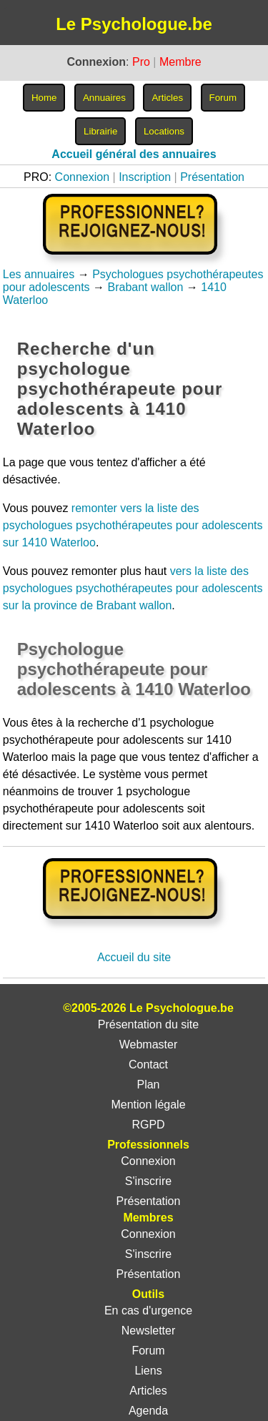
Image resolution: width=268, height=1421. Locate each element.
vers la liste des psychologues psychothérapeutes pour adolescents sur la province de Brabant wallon (133, 588)
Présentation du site (148, 1024)
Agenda (148, 1411)
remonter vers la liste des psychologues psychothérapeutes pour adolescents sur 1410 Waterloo (133, 525)
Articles (148, 1391)
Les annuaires (39, 274)
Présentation (212, 177)
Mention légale (148, 1104)
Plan (148, 1084)
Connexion (82, 177)
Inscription (145, 177)
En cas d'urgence (148, 1310)
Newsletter (148, 1330)
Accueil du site (134, 957)
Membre (180, 62)
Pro (141, 62)
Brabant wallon (146, 287)
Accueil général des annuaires (133, 154)
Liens (148, 1371)
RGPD (147, 1124)
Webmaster (148, 1044)
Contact (148, 1064)
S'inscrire (148, 1181)
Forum (147, 1350)
